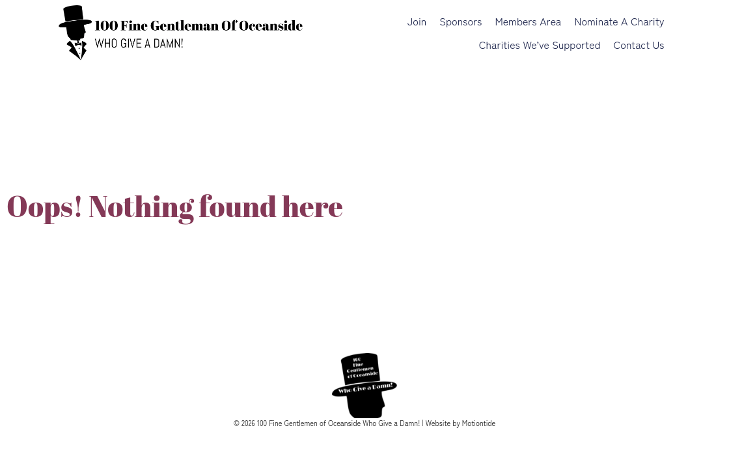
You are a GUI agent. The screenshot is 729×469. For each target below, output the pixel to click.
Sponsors (460, 21)
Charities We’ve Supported (540, 44)
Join (416, 21)
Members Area (528, 21)
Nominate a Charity (619, 21)
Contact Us (639, 44)
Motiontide (479, 423)
